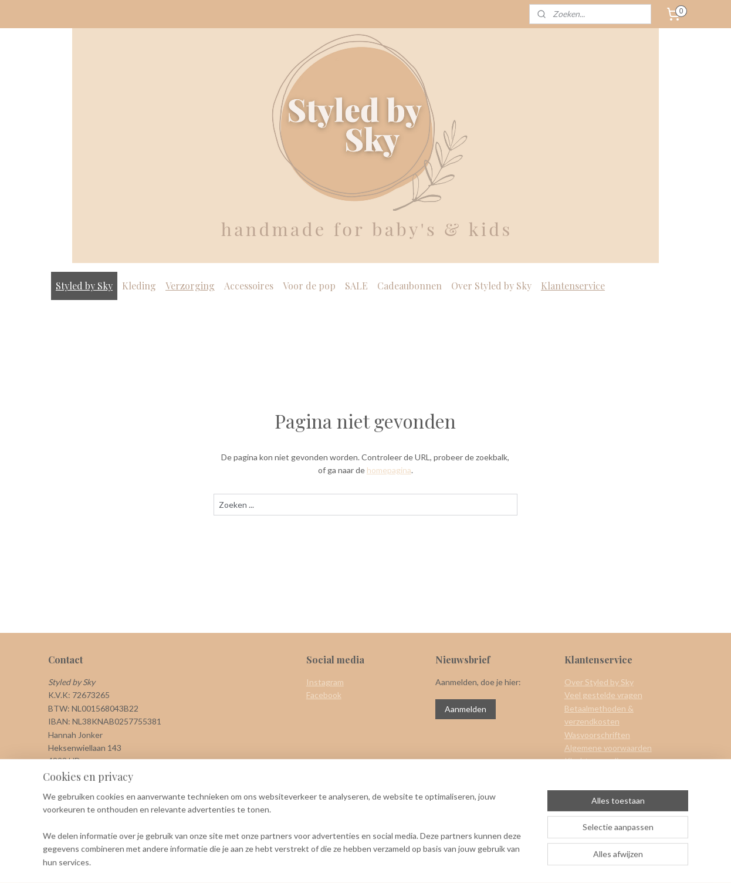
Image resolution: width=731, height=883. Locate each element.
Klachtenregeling (596, 761)
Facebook (323, 695)
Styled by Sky (84, 285)
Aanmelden (465, 709)
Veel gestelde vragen (603, 695)
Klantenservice (573, 285)
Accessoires (248, 285)
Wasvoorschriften (597, 735)
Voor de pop (309, 285)
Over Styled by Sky (491, 285)
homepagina (389, 470)
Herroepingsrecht (597, 774)
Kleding (139, 285)
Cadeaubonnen (409, 285)
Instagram (325, 682)
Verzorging (190, 285)
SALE (356, 285)
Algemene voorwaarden (608, 748)
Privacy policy (589, 787)
